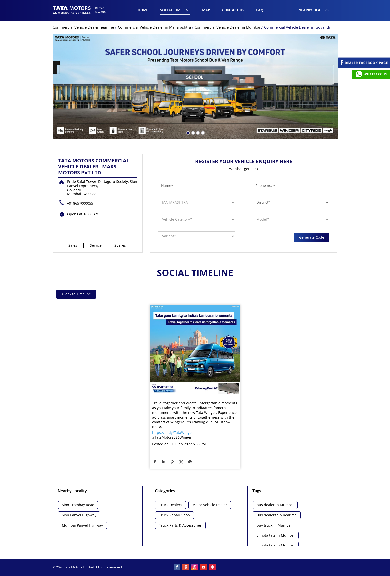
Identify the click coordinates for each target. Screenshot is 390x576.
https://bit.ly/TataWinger (172, 432)
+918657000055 (80, 203)
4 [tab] (202, 132)
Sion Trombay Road (78, 505)
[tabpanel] (195, 86)
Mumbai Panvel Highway (82, 525)
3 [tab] (197, 132)
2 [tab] (192, 132)
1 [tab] (187, 132)
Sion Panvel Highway (79, 515)
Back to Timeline (76, 294)
